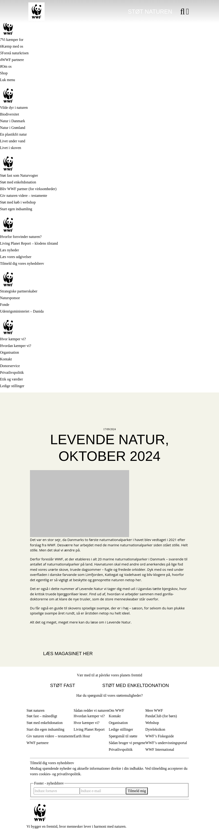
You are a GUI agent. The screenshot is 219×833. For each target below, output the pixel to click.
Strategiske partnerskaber (18, 291)
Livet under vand (12, 141)
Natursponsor (10, 298)
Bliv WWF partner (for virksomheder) (28, 189)
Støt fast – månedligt (42, 716)
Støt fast (62, 685)
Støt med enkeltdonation (18, 182)
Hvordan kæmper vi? (15, 346)
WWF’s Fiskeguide (159, 736)
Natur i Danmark (12, 121)
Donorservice (10, 366)
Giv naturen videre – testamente (23, 196)
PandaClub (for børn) (161, 716)
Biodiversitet (9, 114)
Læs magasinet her (68, 653)
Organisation (9, 352)
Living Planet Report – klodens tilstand (29, 243)
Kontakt (6, 359)
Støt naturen (150, 11)
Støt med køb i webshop (18, 202)
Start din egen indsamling (45, 729)
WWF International (159, 749)
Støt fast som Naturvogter (19, 175)
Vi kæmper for (12, 40)
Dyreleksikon (155, 729)
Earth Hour (82, 736)
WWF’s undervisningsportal (166, 743)
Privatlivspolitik (12, 372)
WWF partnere (13, 60)
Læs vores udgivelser (15, 257)
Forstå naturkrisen (15, 53)
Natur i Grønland (12, 128)
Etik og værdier (11, 379)
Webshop (152, 723)
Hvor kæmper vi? (13, 339)
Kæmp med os (12, 46)
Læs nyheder (9, 250)
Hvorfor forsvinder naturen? (20, 237)
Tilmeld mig (137, 791)
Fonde (4, 305)
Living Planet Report (89, 729)
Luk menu (7, 80)
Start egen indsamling (16, 209)
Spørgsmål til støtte (123, 736)
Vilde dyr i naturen (14, 107)
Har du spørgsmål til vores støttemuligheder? (109, 695)
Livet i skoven (10, 148)
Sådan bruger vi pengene (127, 743)
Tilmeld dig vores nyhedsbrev (22, 263)
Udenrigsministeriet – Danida (22, 311)
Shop (4, 73)
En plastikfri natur (13, 134)
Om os (7, 66)
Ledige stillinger (12, 386)
